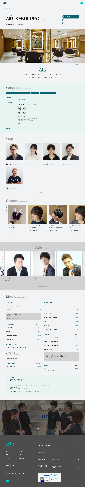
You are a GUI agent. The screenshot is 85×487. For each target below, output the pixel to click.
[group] (17, 217)
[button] (9, 236)
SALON (10, 8)
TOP (6, 8)
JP (81, 3)
